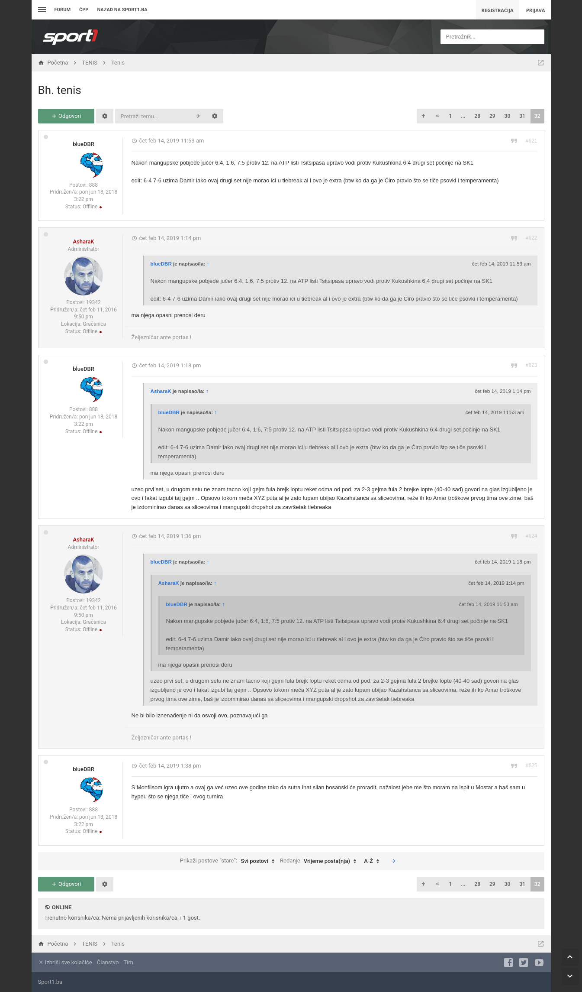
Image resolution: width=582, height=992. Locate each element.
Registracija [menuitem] (498, 10)
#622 (531, 238)
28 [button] (477, 116)
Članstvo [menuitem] (108, 962)
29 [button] (492, 116)
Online (61, 907)
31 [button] (522, 116)
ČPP (83, 10)
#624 (531, 536)
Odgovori (66, 116)
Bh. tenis (59, 90)
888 (93, 185)
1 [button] (450, 116)
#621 (531, 141)
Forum (63, 10)
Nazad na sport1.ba (122, 10)
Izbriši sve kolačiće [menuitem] (65, 962)
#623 (531, 365)
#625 (531, 765)
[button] (423, 116)
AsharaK (83, 241)
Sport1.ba (50, 982)
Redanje (320, 861)
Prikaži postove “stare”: (229, 861)
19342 (93, 302)
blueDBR (83, 144)
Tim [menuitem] (128, 962)
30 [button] (508, 116)
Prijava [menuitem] (535, 10)
